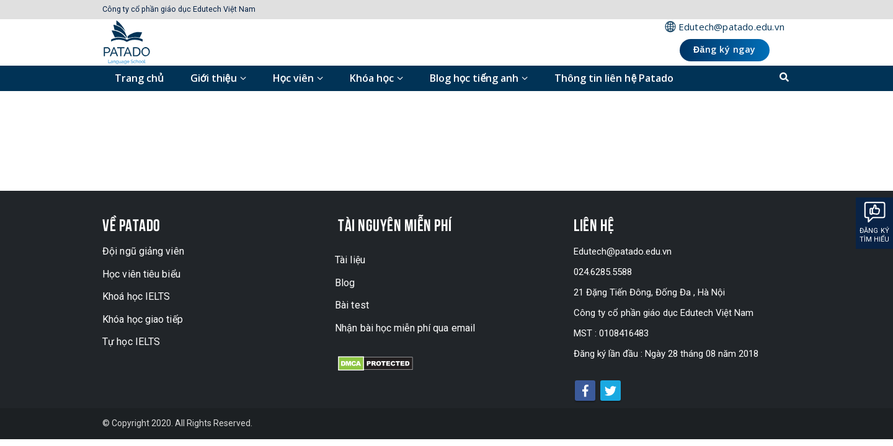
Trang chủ (139, 78)
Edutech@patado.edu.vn (731, 26)
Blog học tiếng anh (474, 78)
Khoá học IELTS (136, 296)
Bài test (352, 305)
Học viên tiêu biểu (141, 274)
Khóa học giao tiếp (142, 319)
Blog (345, 283)
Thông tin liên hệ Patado (613, 78)
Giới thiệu (213, 78)
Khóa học (372, 78)
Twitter (610, 390)
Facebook (585, 390)
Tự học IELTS (131, 342)
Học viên (293, 78)
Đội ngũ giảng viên (143, 251)
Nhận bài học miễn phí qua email (405, 328)
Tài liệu (350, 260)
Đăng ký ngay (724, 49)
